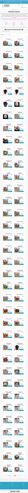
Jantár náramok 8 (9, 63)
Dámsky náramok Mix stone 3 (9, 392)
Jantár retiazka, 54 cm (20, 392)
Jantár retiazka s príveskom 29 (20, 428)
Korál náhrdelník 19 (9, 112)
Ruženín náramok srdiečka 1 (20, 185)
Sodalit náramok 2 (9, 136)
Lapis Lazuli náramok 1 (9, 185)
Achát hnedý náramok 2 (8, 258)
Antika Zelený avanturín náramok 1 (20, 440)
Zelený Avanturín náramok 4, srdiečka (9, 209)
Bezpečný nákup (2, 488)
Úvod (12, 9)
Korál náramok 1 (9, 355)
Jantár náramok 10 (9, 51)
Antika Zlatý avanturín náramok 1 (20, 452)
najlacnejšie (6, 34)
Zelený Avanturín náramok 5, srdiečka (20, 197)
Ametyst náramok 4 (9, 173)
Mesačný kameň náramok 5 (20, 124)
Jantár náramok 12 (20, 39)
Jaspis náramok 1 (20, 209)
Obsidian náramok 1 (9, 148)
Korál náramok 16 (20, 294)
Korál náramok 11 (20, 318)
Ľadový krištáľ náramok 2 (8, 124)
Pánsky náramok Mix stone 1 (20, 367)
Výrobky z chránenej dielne (18, 487)
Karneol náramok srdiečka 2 (9, 221)
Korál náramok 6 (20, 331)
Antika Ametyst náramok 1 (8, 452)
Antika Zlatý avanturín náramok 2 (9, 465)
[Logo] (6, 6)
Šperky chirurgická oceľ (13, 487)
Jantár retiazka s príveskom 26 (9, 416)
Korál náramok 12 (9, 318)
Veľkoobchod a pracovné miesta (7, 488)
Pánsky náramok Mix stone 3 (20, 379)
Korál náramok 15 (9, 306)
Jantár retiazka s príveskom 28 (9, 428)
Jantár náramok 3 (20, 75)
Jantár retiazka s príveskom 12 (20, 343)
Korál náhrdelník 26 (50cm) (20, 87)
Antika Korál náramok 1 (20, 465)
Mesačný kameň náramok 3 (20, 148)
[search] (25, 5)
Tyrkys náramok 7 (9, 294)
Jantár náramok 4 (9, 75)
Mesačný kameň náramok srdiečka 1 (9, 270)
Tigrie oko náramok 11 (20, 136)
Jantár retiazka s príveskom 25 (20, 404)
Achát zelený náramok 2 (20, 246)
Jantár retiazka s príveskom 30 (9, 440)
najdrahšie (9, 34)
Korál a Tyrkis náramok (8, 343)
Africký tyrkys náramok (20, 282)
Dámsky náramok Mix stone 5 (9, 367)
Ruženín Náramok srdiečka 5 (9, 197)
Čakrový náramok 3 (9, 246)
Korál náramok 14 (20, 306)
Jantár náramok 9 (20, 51)
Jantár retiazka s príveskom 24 (9, 404)
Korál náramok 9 (9, 331)
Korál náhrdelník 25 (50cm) (9, 87)
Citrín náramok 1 (20, 258)
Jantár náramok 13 (9, 39)
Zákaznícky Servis (2, 487)
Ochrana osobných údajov (7, 486)
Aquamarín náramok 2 (20, 112)
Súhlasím (18, 491)
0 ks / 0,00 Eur (25, 7)
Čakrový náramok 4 (20, 233)
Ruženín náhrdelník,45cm (9, 100)
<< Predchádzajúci (9, 475)
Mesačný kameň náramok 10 (20, 270)
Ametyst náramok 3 (20, 173)
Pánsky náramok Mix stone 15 (9, 379)
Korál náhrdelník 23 (20, 100)
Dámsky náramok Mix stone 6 (20, 355)
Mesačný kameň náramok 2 (9, 160)
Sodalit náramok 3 (20, 221)
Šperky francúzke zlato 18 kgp (13, 489)
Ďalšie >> (20, 475)
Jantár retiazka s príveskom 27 (20, 416)
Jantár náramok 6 (20, 63)
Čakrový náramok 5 (9, 233)
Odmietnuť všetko (13, 491)
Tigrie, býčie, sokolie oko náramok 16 (20, 160)
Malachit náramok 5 (9, 282)
